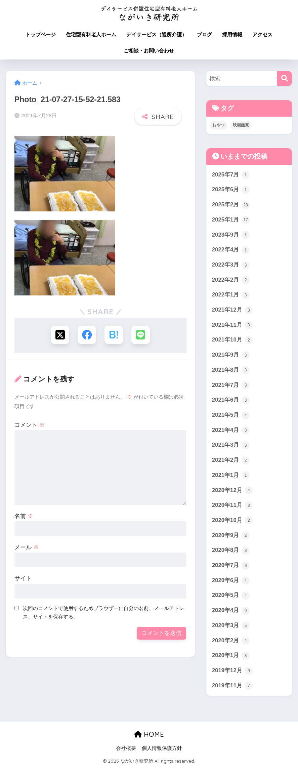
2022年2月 (231, 280)
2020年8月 (231, 551)
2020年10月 (232, 520)
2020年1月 (231, 656)
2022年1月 (231, 295)
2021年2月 (231, 460)
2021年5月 (231, 415)
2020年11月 (232, 505)
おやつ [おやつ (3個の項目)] (218, 125)
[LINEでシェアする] (140, 335)
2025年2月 (231, 205)
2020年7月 (231, 566)
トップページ (41, 34)
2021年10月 (232, 340)
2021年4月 (231, 430)
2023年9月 (231, 235)
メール (26, 547)
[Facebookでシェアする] (87, 335)
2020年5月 (231, 596)
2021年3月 (231, 445)
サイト (23, 578)
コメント (29, 425)
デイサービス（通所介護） (156, 34)
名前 (23, 516)
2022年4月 (231, 250)
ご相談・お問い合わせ (149, 50)
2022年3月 (231, 265)
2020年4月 (231, 611)
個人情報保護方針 (162, 748)
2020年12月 (232, 490)
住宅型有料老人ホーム (91, 34)
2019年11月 (232, 686)
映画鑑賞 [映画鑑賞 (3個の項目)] (241, 125)
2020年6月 (231, 580)
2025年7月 (231, 175)
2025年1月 (231, 220)
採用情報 (232, 34)
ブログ (204, 34)
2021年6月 (231, 400)
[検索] (284, 78)
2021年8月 (231, 370)
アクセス (262, 34)
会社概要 (126, 748)
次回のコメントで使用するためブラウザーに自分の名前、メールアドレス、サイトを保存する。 (103, 612)
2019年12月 (232, 671)
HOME (149, 734)
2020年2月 (231, 641)
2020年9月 (231, 535)
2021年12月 (232, 310)
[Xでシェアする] (60, 335)
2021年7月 (231, 385)
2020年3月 (231, 625)
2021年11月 (232, 325)
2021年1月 (231, 475)
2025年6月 (231, 190)
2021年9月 (231, 355)
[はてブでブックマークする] (113, 335)
